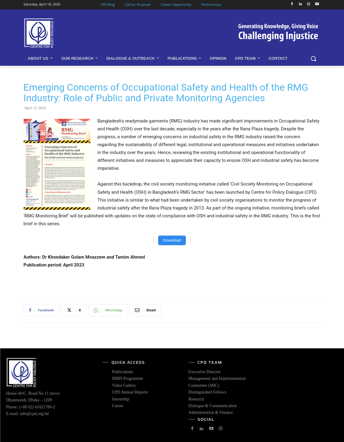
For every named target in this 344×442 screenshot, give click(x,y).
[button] (313, 58)
